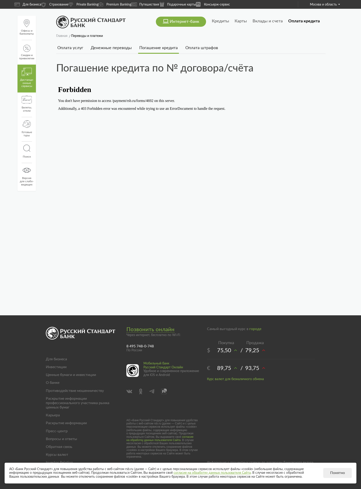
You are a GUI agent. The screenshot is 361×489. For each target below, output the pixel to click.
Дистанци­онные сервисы (27, 78)
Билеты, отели (27, 103)
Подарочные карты (177, 4)
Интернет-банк (184, 22)
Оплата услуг (70, 48)
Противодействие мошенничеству (75, 391)
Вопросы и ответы (61, 439)
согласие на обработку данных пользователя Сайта (159, 438)
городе (255, 329)
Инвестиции (56, 367)
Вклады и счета (268, 21)
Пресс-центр (57, 431)
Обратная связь (59, 447)
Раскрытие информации (66, 423)
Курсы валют (57, 454)
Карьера (53, 415)
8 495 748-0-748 (140, 346)
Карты (241, 21)
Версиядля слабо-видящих (27, 176)
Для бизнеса (28, 4)
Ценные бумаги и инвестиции (71, 375)
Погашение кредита (158, 48)
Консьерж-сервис (213, 4)
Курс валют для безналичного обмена (235, 379)
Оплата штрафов (201, 48)
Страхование (54, 4)
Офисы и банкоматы (27, 27)
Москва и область (325, 4)
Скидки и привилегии (26, 52)
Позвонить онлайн (150, 329)
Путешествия (145, 4)
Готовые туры (27, 128)
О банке (52, 383)
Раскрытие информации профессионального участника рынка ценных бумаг (77, 403)
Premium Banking (114, 4)
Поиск (27, 151)
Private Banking (83, 4)
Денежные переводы (111, 48)
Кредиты (220, 21)
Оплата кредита (304, 21)
